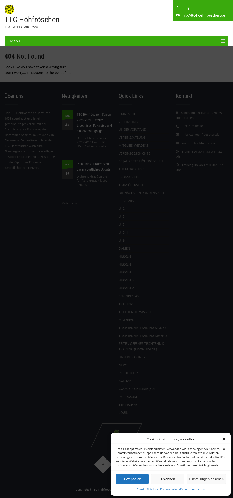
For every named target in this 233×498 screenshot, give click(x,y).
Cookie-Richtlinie (147, 489)
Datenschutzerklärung (174, 489)
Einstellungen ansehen (206, 479)
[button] (224, 439)
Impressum (198, 489)
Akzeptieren (132, 479)
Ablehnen (167, 479)
